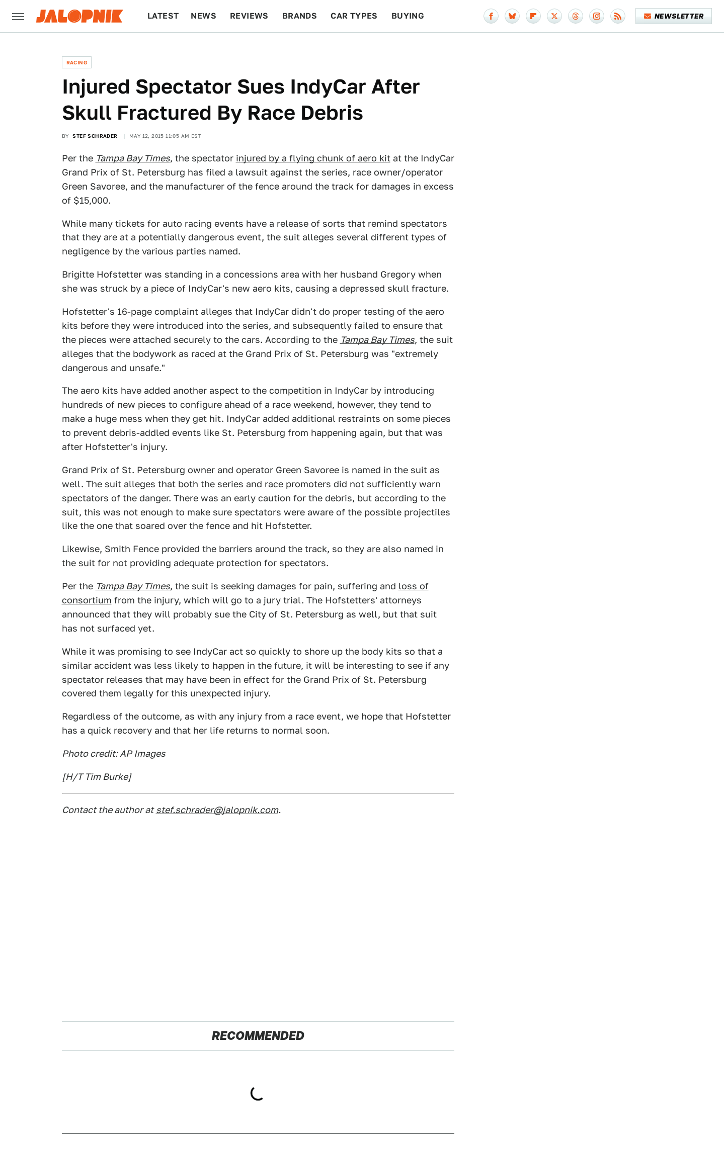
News (203, 16)
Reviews (249, 16)
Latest (163, 16)
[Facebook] (491, 16)
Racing (76, 62)
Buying (407, 16)
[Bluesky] (512, 16)
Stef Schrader (94, 136)
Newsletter (674, 16)
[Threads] (575, 16)
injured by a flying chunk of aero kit (313, 158)
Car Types (354, 16)
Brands (299, 16)
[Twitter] (554, 16)
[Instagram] (596, 16)
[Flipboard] (533, 16)
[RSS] (617, 16)
